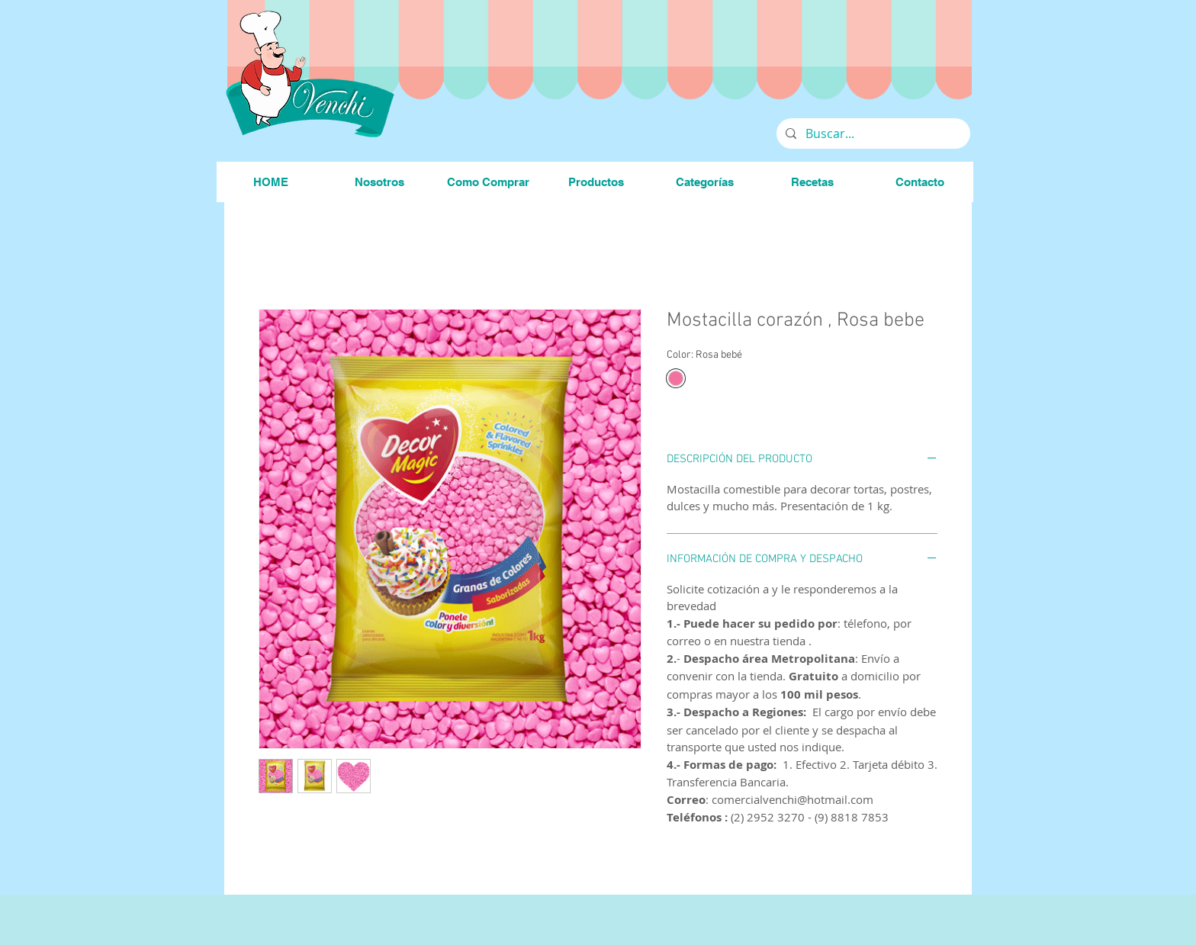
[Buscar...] (871, 133)
